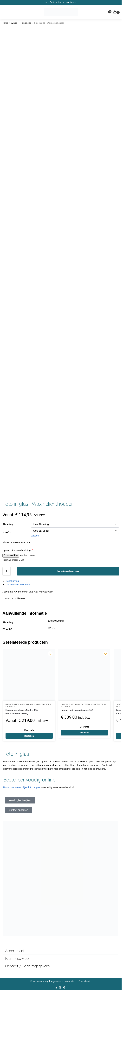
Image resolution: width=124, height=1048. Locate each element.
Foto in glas (25, 23)
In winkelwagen (68, 571)
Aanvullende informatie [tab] (18, 584)
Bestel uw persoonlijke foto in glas (21, 787)
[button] (115, 12)
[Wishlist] (50, 653)
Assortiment (14, 951)
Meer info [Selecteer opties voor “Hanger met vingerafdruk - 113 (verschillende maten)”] (29, 730)
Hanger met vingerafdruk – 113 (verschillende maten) (22, 712)
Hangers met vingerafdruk (20, 704)
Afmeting (7, 524)
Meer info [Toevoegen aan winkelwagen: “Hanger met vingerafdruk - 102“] (84, 727)
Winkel (14, 23)
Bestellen (29, 736)
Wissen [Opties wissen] (35, 535)
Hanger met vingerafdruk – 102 (77, 710)
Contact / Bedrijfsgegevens (27, 966)
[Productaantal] (6, 571)
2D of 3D (7, 532)
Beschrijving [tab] (12, 581)
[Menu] (7, 12)
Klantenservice (17, 958)
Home (5, 23)
